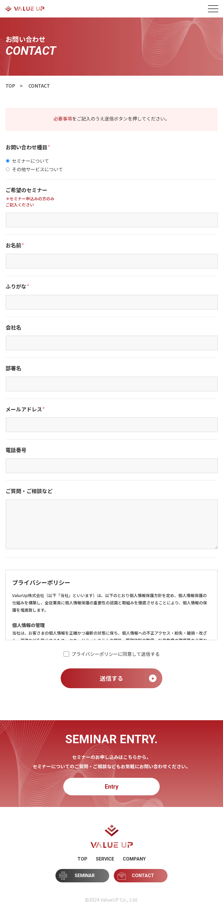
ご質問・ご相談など (29, 491)
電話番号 (16, 450)
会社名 (13, 327)
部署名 (13, 368)
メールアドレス (25, 409)
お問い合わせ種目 (28, 147)
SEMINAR (77, 875)
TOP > (14, 85)
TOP (82, 859)
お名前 (15, 245)
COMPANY (134, 859)
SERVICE (105, 859)
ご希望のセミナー (26, 190)
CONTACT (136, 876)
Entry (111, 786)
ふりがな (17, 286)
